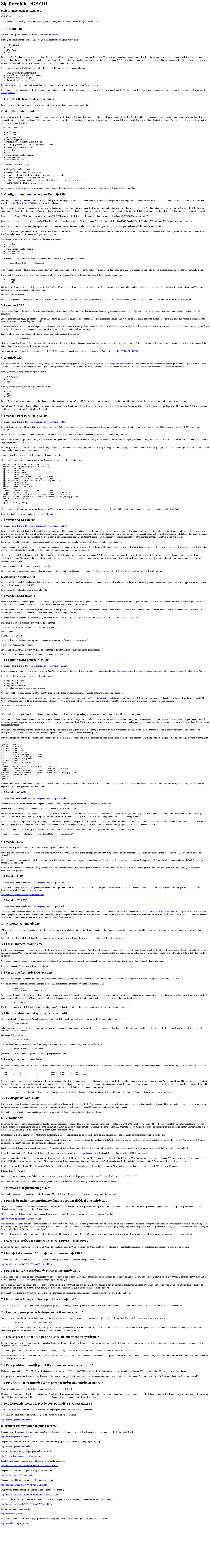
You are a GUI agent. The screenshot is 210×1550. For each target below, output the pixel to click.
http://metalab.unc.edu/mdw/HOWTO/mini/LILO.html (24, 1508)
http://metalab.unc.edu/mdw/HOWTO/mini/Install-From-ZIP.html (29, 1489)
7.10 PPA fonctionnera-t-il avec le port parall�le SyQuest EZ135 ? (46, 1426)
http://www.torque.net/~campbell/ (15, 1460)
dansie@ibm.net (8, 92)
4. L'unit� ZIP (11, 358)
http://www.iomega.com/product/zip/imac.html (45, 902)
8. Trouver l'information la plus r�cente (29, 1449)
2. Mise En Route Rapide (18, 111)
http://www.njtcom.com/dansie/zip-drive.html (70, 105)
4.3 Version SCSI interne (18, 605)
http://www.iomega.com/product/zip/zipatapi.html (46, 817)
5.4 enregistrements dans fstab (22, 1081)
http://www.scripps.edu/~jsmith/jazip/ (17, 1498)
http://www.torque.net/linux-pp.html (16, 1443)
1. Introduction (11, 28)
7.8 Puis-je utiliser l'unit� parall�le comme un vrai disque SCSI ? (47, 1388)
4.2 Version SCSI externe (18, 529)
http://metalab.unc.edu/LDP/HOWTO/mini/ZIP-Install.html (26, 1287)
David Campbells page (82, 1176)
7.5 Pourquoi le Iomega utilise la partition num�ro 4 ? (38, 1322)
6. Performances (12, 1140)
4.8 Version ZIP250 (14, 919)
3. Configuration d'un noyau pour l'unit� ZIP (33, 194)
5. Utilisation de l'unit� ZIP (20, 943)
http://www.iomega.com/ (11, 1537)
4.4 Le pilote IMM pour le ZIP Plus (25, 670)
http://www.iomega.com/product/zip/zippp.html (45, 423)
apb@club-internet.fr (49, 35)
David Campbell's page (11, 435)
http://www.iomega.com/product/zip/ (114, 365)
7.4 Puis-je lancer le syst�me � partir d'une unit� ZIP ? (40, 1293)
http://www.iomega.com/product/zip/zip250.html (46, 925)
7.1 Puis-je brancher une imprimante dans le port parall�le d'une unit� (51, 1223)
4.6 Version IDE (12, 861)
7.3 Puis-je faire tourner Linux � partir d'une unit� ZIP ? (41, 1276)
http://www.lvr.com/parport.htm (14, 1546)
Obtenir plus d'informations (44, 523)
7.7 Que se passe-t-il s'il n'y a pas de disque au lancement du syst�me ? (50, 1360)
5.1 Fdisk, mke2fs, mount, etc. (21, 963)
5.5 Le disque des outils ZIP (20, 1120)
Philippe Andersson (117, 682)
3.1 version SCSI (12, 306)
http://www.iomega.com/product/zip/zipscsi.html (46, 535)
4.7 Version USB (12, 895)
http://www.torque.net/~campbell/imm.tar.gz (106, 709)
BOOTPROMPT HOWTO (127, 352)
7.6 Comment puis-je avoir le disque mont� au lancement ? (42, 1335)
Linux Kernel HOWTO (26, 203)
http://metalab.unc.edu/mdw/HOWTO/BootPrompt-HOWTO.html (29, 1518)
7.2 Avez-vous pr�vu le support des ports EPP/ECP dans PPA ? (44, 1263)
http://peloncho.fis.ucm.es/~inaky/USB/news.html (22, 914)
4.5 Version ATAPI (13, 810)
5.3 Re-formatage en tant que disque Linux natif (34, 1033)
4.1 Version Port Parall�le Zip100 (24, 417)
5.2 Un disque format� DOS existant (26, 991)
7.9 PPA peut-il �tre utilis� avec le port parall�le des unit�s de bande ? (52, 1406)
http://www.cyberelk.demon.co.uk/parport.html (21, 1242)
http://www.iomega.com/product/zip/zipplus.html (46, 677)
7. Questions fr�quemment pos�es (25, 1210)
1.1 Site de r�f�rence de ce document (27, 99)
